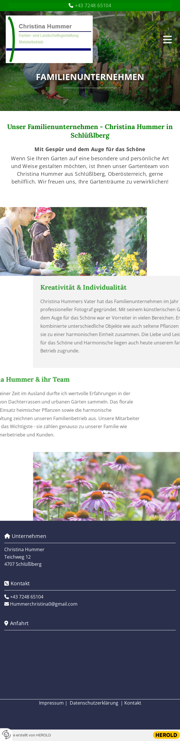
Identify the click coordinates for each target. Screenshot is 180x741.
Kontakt (132, 703)
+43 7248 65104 (93, 5)
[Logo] (81, 39)
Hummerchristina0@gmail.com (44, 604)
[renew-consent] (6, 734)
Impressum (51, 703)
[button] (165, 39)
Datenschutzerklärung (94, 703)
